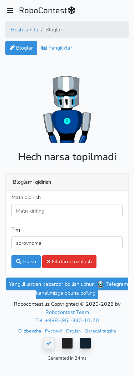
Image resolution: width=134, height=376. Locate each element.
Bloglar (21, 47)
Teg (15, 229)
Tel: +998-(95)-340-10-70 (67, 320)
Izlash (26, 261)
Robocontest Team (67, 312)
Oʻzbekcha (30, 331)
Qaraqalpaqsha (100, 331)
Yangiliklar (56, 47)
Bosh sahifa (24, 29)
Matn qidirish (26, 197)
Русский (54, 331)
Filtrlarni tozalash (69, 261)
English (74, 331)
